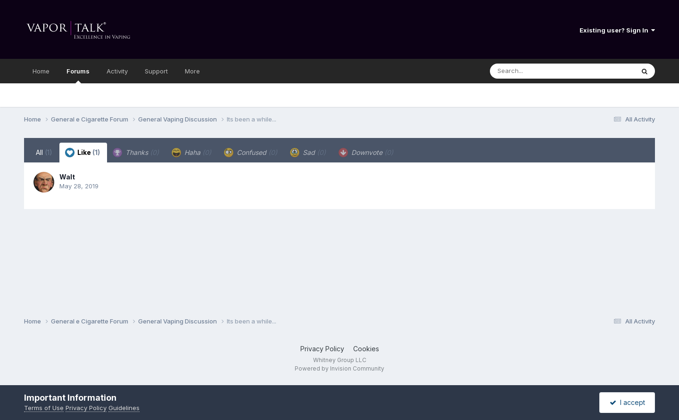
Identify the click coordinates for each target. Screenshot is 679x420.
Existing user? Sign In (617, 30)
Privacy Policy (322, 349)
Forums (78, 75)
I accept (627, 402)
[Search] (536, 71)
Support (156, 71)
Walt (67, 177)
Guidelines (124, 408)
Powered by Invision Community (339, 368)
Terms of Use (44, 408)
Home (41, 71)
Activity (117, 71)
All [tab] (44, 152)
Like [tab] (82, 152)
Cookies (366, 349)
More (192, 71)
